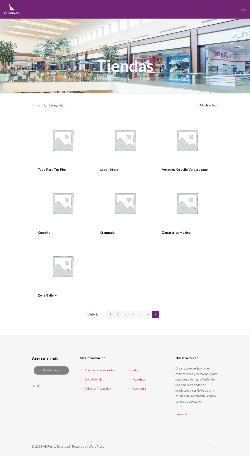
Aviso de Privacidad (95, 388)
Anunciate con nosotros (98, 370)
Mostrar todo (206, 105)
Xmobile (44, 232)
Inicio (103, 78)
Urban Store (109, 169)
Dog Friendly (91, 379)
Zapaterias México (176, 232)
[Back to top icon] (214, 446)
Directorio (123, 78)
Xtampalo (107, 232)
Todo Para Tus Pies (52, 169)
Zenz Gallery (47, 295)
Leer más (181, 414)
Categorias (56, 105)
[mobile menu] (243, 9)
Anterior (92, 314)
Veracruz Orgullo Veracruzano (185, 169)
